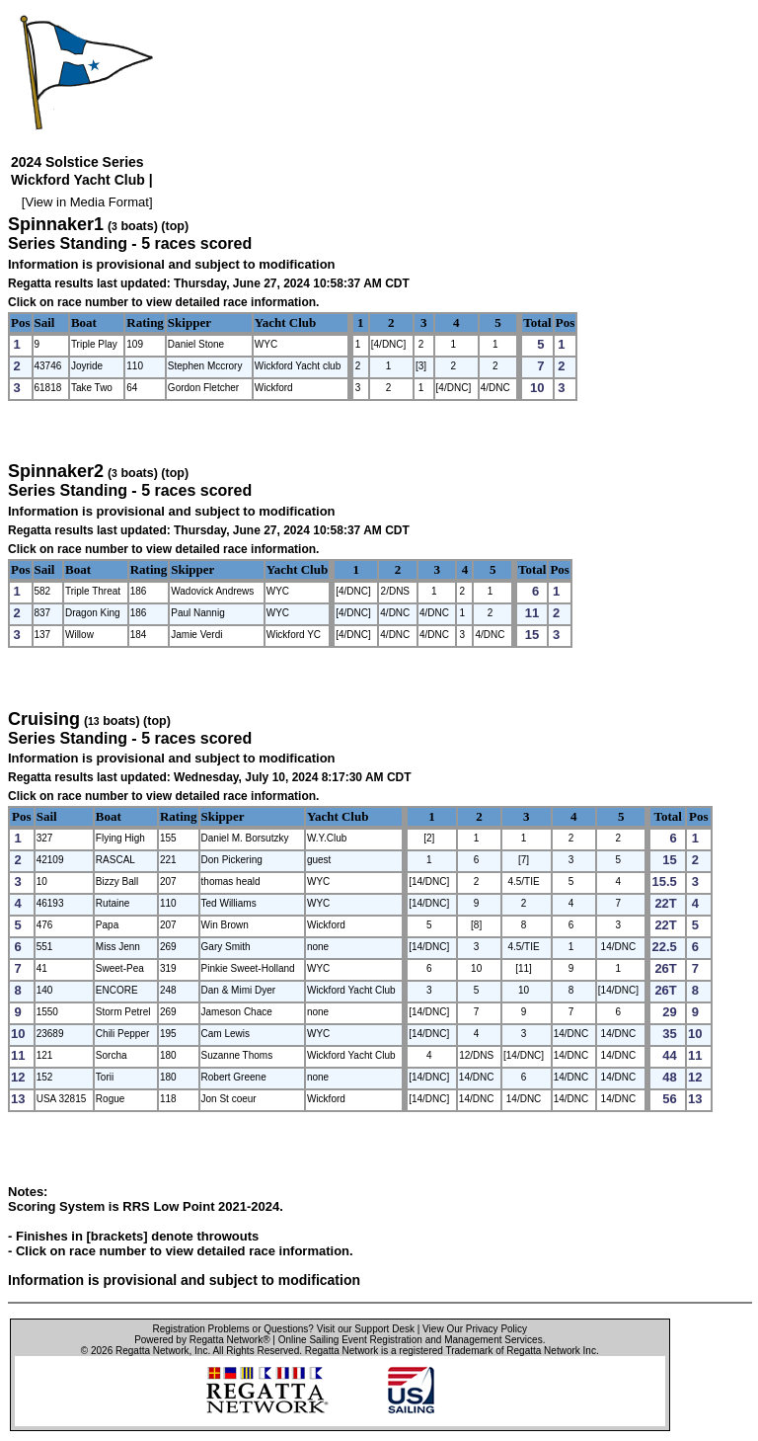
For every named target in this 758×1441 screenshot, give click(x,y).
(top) (175, 226)
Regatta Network (152, 1350)
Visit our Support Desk (366, 1328)
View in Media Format (86, 202)
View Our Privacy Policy (474, 1328)
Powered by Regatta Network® (201, 1339)
